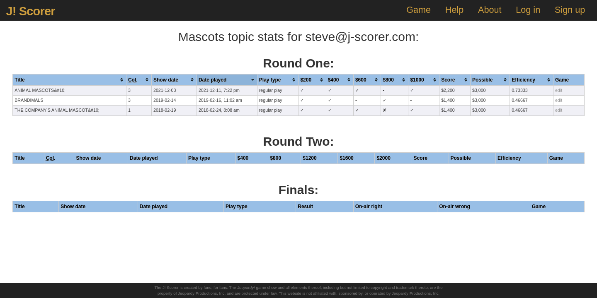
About (489, 10)
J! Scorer (30, 11)
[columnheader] (69, 79)
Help (454, 10)
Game (418, 10)
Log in (528, 10)
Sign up (570, 10)
